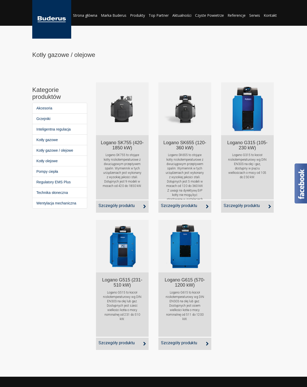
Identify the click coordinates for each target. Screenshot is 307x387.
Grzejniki (43, 119)
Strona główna (85, 15)
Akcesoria (44, 108)
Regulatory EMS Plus (53, 182)
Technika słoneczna (52, 193)
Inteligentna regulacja (53, 129)
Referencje (237, 15)
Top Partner (159, 15)
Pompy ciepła (47, 171)
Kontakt (270, 15)
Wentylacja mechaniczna (56, 203)
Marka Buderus (113, 15)
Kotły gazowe (47, 140)
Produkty (137, 15)
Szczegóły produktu (117, 205)
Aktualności (181, 15)
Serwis (254, 15)
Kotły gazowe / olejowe (54, 150)
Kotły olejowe (47, 161)
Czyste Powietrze (209, 15)
